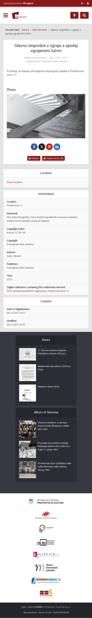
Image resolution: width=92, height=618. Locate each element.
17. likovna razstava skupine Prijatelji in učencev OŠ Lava (53, 352)
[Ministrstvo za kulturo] (46, 502)
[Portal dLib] (46, 542)
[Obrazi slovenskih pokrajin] (46, 568)
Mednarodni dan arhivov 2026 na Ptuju (53, 369)
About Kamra (30, 612)
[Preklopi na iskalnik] (84, 15)
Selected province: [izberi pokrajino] (18, 3)
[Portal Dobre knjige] (46, 580)
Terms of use (45, 612)
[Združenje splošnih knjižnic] (46, 593)
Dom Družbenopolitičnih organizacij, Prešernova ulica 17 (38, 291)
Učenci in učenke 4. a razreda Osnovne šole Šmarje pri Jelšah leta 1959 (54, 426)
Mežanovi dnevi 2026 (49, 387)
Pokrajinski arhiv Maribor (54, 61)
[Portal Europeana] (46, 529)
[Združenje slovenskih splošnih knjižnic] (46, 555)
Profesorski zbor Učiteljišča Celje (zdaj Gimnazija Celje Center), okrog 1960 (52, 467)
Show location (14, 182)
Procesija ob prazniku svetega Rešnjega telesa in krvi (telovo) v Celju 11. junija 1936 (54, 447)
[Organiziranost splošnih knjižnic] (46, 515)
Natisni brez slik (53, 158)
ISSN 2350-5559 (61, 612)
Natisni (34, 158)
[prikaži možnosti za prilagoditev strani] (82, 3)
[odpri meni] (5, 15)
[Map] (74, 15)
